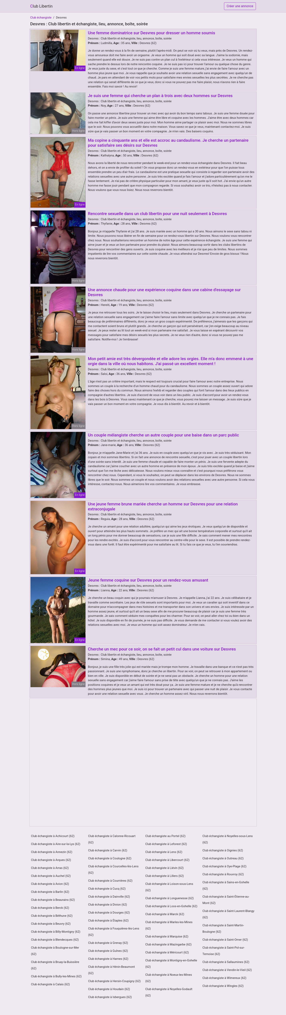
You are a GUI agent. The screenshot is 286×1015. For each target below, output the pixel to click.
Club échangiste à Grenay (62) (108, 943)
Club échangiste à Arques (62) (51, 860)
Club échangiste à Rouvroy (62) (223, 874)
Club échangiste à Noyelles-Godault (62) (168, 992)
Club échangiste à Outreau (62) (223, 858)
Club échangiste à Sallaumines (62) (225, 962)
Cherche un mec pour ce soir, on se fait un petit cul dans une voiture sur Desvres (162, 649)
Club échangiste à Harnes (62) (108, 959)
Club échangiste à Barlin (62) (50, 892)
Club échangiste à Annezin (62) (51, 852)
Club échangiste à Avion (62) (50, 884)
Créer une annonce (240, 6)
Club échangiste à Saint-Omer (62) (225, 939)
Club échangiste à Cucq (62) (107, 888)
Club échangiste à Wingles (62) (223, 986)
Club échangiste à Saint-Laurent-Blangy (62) (228, 914)
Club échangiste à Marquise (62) (166, 936)
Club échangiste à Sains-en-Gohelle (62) (225, 885)
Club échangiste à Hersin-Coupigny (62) (114, 981)
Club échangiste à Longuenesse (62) (169, 898)
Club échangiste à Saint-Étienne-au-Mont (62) (225, 900)
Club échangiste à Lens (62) (163, 852)
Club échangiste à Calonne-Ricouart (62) (111, 839)
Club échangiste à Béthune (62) (52, 916)
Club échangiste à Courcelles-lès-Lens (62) (113, 869)
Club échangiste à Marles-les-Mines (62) (169, 925)
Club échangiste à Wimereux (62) (224, 978)
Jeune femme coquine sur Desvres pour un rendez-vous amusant (148, 580)
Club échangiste (41, 17)
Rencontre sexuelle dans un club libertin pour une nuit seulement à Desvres (157, 213)
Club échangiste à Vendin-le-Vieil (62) (227, 970)
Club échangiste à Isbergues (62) (110, 997)
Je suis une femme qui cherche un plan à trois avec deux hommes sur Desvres (160, 95)
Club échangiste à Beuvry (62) (51, 924)
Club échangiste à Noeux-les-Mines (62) (168, 978)
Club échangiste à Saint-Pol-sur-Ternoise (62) (223, 951)
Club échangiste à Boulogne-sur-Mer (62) (55, 951)
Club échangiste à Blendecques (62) (55, 939)
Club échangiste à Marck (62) (164, 914)
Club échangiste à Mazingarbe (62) (168, 944)
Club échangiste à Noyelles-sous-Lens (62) (227, 839)
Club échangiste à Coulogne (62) (109, 858)
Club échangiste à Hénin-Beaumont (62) (111, 970)
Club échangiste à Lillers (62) (164, 876)
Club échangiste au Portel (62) (165, 836)
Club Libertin (41, 6)
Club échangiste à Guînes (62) (108, 951)
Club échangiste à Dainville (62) (109, 896)
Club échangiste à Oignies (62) (222, 850)
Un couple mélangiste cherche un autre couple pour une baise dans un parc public (163, 435)
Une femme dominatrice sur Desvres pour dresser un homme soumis (151, 32)
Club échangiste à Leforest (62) (166, 844)
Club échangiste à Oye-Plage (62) (224, 866)
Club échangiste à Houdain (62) (109, 989)
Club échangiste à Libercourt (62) (167, 860)
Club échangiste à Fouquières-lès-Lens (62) (113, 932)
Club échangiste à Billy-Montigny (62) (55, 931)
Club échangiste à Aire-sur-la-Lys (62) (55, 844)
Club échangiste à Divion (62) (107, 904)
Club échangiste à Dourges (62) (109, 912)
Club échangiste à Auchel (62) (51, 876)
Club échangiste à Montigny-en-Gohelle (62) (171, 964)
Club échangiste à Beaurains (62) (53, 900)
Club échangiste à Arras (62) (50, 868)
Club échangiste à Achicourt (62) (53, 836)
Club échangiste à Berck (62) (50, 908)
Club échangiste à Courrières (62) (110, 880)
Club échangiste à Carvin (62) (107, 850)
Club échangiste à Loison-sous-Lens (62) (169, 887)
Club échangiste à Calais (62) (50, 984)
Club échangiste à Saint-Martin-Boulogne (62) (223, 928)
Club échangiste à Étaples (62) (108, 920)
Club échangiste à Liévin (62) (164, 868)
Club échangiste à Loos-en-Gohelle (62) (171, 906)
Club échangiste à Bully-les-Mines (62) (56, 976)
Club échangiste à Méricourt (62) (167, 952)
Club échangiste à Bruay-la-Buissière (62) (55, 965)
